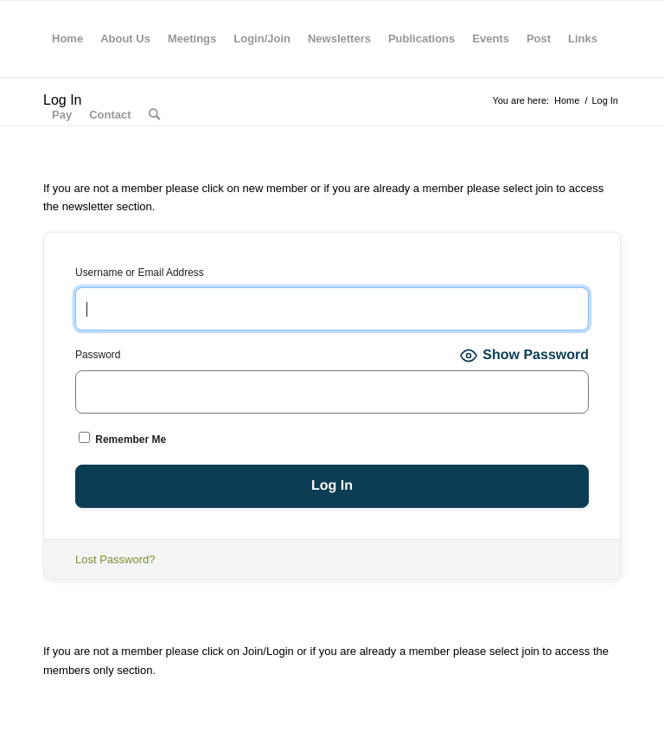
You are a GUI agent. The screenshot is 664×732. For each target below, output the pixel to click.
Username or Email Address (139, 272)
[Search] (154, 115)
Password (97, 355)
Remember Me (122, 439)
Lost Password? (115, 559)
